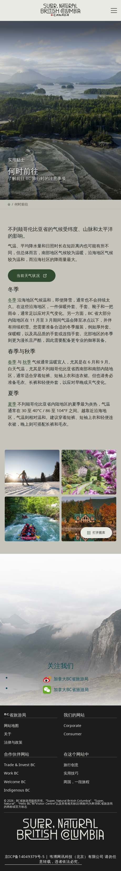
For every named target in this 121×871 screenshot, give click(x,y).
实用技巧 (71, 773)
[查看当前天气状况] (32, 275)
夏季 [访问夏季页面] (12, 404)
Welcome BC (15, 781)
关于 (7, 733)
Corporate (72, 725)
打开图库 (96, 532)
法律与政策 (13, 742)
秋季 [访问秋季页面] (27, 362)
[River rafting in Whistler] (32, 519)
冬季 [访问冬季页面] (12, 300)
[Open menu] (114, 10)
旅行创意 (71, 764)
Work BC (11, 773)
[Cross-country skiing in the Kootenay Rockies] (32, 472)
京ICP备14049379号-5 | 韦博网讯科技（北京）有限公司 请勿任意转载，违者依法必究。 (61, 859)
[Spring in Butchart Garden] (89, 472)
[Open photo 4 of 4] (89, 519)
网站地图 (11, 725)
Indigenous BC (17, 790)
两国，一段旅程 (76, 781)
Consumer (73, 733)
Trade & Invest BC (19, 764)
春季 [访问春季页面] (12, 362)
